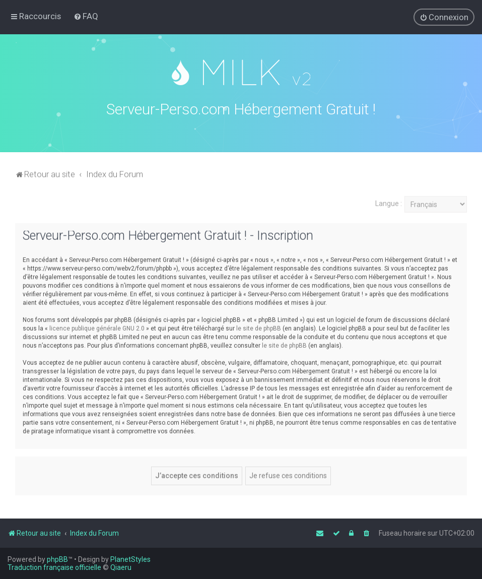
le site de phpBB (258, 327)
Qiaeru (120, 567)
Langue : (388, 202)
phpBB (57, 559)
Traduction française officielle (54, 567)
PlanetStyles (130, 559)
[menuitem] (86, 16)
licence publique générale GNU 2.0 (97, 327)
